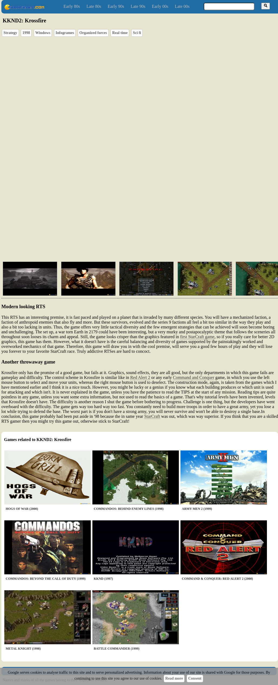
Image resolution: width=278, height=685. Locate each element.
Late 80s (93, 6)
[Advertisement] (105, 216)
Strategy (10, 33)
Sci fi (137, 33)
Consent (195, 678)
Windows (43, 33)
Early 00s (160, 6)
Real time (120, 33)
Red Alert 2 (140, 377)
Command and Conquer (193, 377)
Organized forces (93, 33)
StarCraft (152, 416)
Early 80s (71, 6)
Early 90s (116, 6)
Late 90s (137, 6)
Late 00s (182, 6)
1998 (26, 33)
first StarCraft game (197, 336)
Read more (174, 678)
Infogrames (65, 33)
